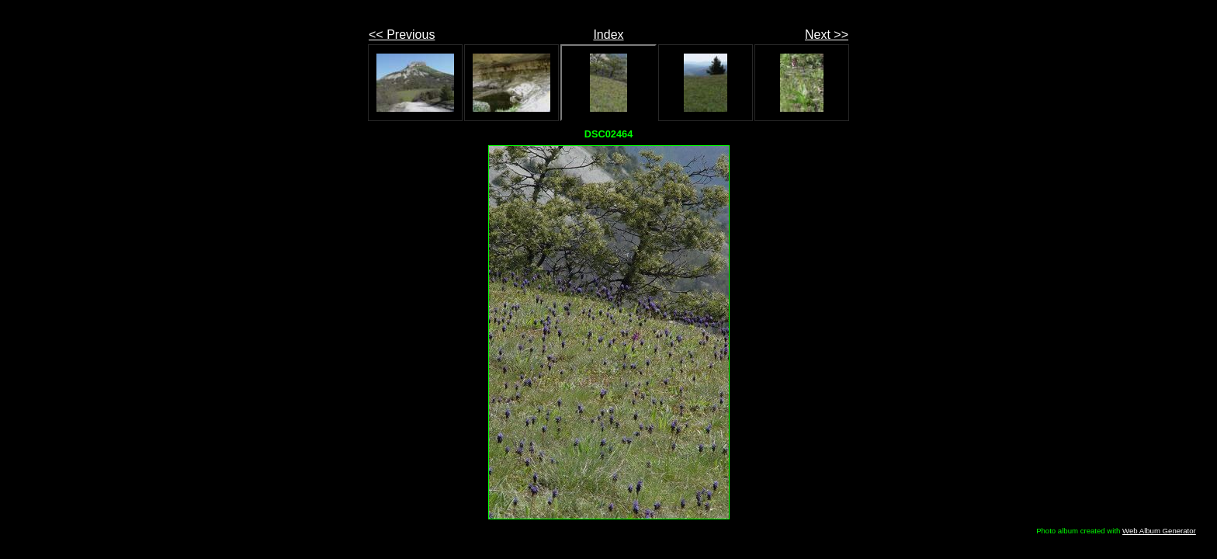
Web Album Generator (1159, 530)
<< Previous (402, 34)
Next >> (826, 34)
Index (608, 34)
